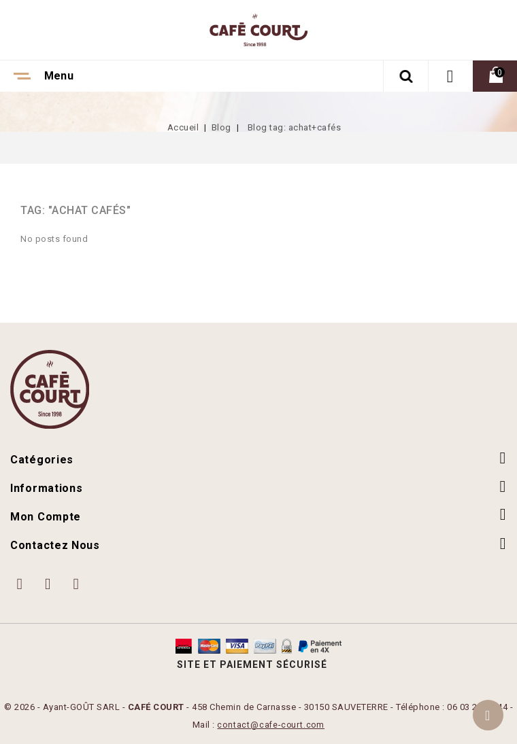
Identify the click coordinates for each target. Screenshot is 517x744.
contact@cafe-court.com (270, 725)
